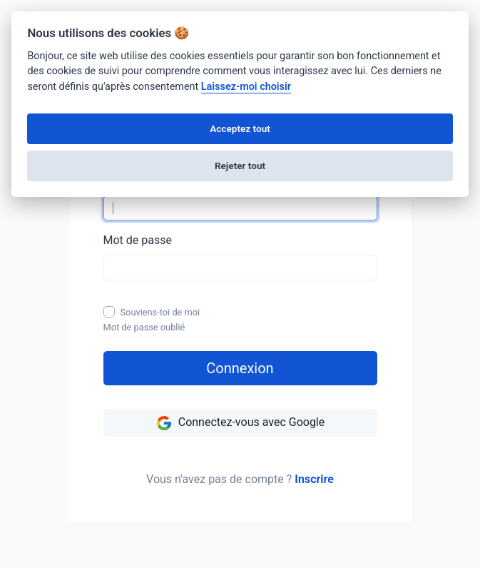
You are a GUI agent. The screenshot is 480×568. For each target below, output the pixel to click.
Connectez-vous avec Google (240, 423)
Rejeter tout (240, 165)
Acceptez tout (240, 128)
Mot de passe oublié (144, 327)
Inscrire (314, 479)
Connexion (239, 368)
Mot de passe (137, 240)
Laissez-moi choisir (246, 87)
